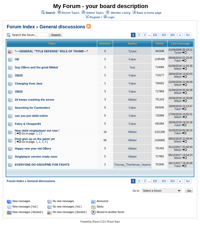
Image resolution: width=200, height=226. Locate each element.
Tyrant (132, 51)
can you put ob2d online (31, 115)
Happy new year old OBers (33, 148)
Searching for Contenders (32, 107)
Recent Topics (70, 12)
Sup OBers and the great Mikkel (36, 67)
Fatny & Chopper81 (28, 123)
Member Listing (120, 12)
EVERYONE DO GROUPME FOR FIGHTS (42, 164)
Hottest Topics (95, 12)
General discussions (62, 26)
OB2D (19, 75)
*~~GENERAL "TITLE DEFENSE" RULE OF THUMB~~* (51, 51)
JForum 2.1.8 (98, 221)
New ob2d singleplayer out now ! (37, 130)
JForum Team (113, 221)
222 (155, 35)
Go (188, 35)
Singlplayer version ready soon (36, 156)
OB (17, 59)
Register (93, 17)
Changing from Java (28, 83)
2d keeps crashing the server (34, 99)
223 (163, 35)
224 (172, 35)
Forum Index (21, 26)
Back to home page (149, 12)
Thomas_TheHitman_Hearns (132, 164)
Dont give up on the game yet (35, 138)
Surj (132, 67)
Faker (132, 59)
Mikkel (178, 68)
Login (109, 17)
